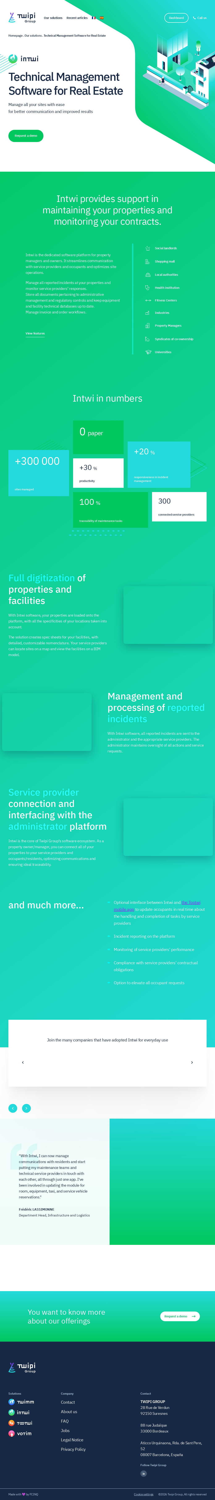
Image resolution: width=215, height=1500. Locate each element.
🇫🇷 (94, 18)
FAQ (64, 1421)
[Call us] (200, 18)
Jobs (65, 1430)
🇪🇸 (102, 18)
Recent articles (77, 18)
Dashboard (176, 18)
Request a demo (26, 136)
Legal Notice (72, 1440)
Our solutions (53, 18)
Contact (68, 1402)
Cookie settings (143, 1494)
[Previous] (22, 1062)
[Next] (192, 1062)
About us (69, 1411)
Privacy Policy (73, 1449)
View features (35, 333)
